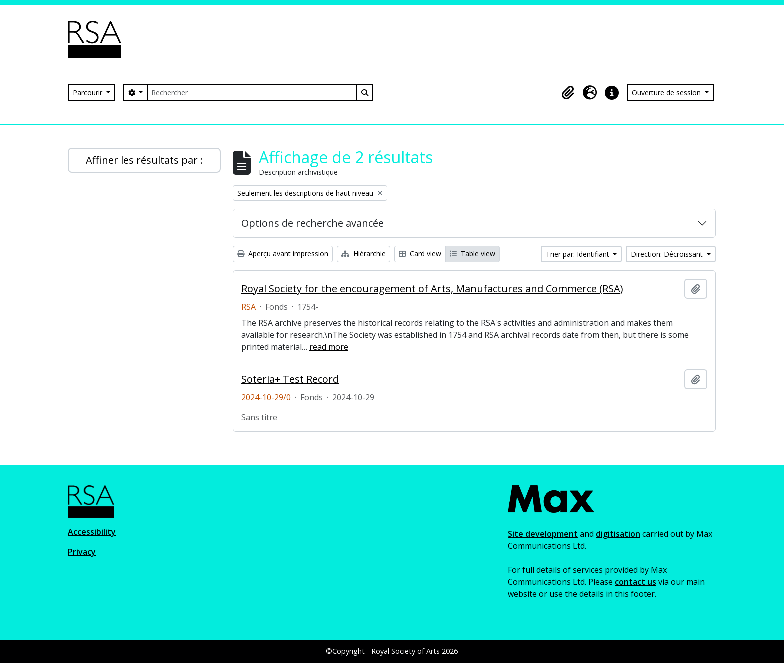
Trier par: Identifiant (579, 254)
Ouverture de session (667, 93)
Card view (420, 253)
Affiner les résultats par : (144, 160)
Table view (473, 253)
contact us (635, 582)
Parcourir (88, 93)
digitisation (618, 534)
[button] (568, 93)
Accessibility (92, 532)
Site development (543, 534)
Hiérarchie (364, 253)
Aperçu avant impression (283, 253)
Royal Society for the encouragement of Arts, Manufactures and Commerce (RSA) (433, 289)
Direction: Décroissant (668, 254)
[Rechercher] (252, 92)
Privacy (82, 552)
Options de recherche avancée (313, 223)
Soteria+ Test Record (290, 380)
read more (329, 347)
